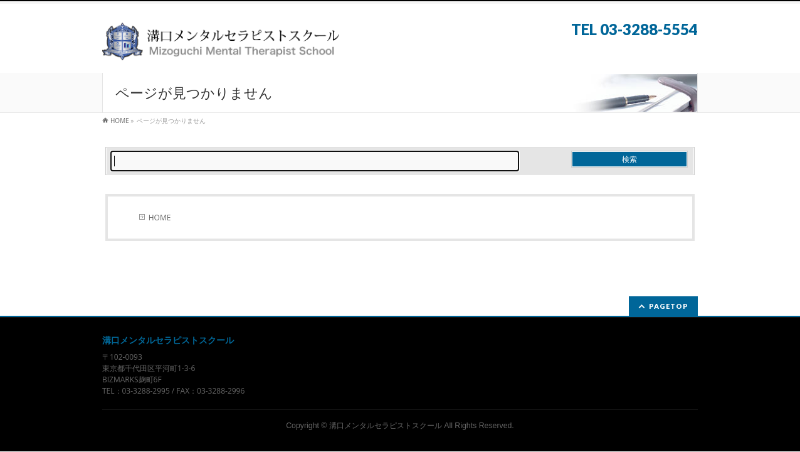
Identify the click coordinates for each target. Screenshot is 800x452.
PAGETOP (668, 306)
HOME (160, 217)
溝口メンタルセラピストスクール (385, 425)
